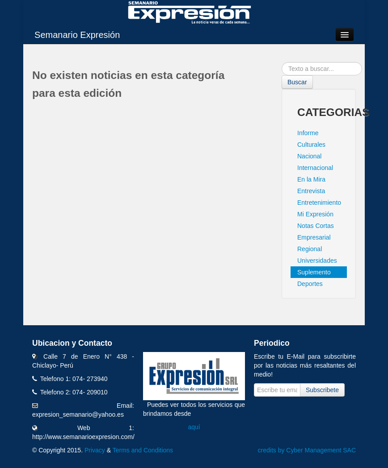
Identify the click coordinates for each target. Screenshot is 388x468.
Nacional (309, 156)
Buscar (297, 82)
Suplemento (314, 272)
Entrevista (311, 191)
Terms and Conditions (143, 450)
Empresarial (314, 237)
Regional (309, 249)
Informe (307, 133)
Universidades (317, 260)
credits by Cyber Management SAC (307, 450)
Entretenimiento (319, 202)
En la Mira (311, 179)
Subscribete (322, 389)
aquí (194, 427)
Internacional (315, 167)
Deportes (310, 283)
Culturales (311, 144)
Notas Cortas (315, 225)
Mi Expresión (315, 214)
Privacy (94, 450)
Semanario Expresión (77, 35)
